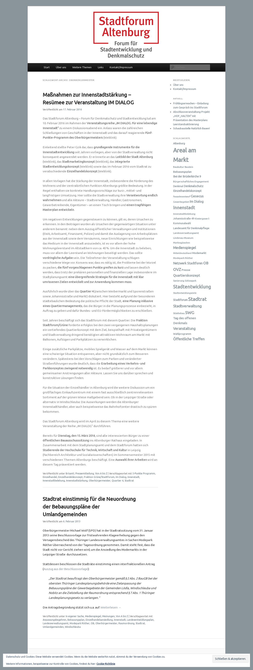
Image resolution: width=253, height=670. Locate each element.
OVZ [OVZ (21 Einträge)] (177, 269)
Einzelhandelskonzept (70, 477)
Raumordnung (126, 623)
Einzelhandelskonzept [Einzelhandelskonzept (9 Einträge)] (187, 190)
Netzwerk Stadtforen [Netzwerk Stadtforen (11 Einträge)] (188, 263)
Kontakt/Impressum (121, 67)
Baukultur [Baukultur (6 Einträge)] (178, 167)
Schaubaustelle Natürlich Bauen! (191, 128)
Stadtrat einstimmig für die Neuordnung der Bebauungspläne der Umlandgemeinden (89, 506)
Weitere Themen (82, 67)
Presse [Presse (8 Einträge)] (186, 270)
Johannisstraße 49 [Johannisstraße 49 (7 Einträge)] (183, 218)
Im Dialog (121, 477)
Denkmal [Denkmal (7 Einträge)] (178, 186)
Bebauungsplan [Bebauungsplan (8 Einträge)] (182, 171)
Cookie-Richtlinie (105, 664)
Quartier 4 (117, 480)
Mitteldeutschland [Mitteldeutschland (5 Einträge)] (182, 253)
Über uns (61, 67)
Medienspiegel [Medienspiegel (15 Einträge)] (184, 248)
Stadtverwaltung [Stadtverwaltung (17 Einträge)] (187, 306)
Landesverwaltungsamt (55, 623)
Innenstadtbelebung (54, 480)
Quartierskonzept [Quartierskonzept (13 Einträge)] (186, 275)
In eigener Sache (75, 616)
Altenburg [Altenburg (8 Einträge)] (179, 143)
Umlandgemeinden (53, 627)
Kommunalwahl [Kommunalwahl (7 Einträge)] (182, 223)
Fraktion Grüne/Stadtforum (99, 477)
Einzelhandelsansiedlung (99, 620)
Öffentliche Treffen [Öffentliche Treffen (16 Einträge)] (189, 339)
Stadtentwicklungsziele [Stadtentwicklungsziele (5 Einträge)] (184, 293)
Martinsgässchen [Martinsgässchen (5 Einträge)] (181, 243)
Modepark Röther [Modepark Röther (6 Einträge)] (183, 258)
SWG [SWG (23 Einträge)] (189, 312)
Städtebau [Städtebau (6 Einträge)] (179, 313)
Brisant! (70, 473)
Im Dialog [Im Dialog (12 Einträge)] (197, 201)
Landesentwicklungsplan (140, 620)
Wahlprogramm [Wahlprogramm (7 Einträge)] (182, 333)
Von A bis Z (101, 473)
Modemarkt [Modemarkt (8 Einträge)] (199, 253)
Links (101, 67)
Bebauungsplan (75, 620)
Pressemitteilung (84, 473)
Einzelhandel (50, 477)
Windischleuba (73, 627)
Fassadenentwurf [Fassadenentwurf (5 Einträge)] (181, 196)
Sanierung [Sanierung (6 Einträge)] (178, 280)
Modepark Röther (80, 623)
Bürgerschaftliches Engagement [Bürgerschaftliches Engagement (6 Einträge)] (191, 181)
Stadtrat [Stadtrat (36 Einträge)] (197, 299)
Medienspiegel (93, 616)
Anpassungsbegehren (54, 620)
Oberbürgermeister (99, 480)
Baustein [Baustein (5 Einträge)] (189, 167)
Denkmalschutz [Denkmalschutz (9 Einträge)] (193, 186)
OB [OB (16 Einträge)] (205, 263)
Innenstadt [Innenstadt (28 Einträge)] (184, 207)
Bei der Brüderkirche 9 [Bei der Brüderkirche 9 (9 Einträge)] (187, 176)
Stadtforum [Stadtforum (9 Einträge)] (180, 299)
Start (47, 67)
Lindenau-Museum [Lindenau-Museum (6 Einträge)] (183, 238)
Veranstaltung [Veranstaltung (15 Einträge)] (184, 328)
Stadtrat (129, 480)
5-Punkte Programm (143, 473)
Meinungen (108, 616)
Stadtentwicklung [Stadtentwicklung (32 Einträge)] (192, 286)
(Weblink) (85, 161)
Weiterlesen (111, 607)
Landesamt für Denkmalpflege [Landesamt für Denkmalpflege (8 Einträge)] (191, 228)
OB (92, 623)
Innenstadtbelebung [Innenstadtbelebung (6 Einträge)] (184, 214)
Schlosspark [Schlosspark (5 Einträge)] (190, 281)
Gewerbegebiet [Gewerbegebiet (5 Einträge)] (181, 202)
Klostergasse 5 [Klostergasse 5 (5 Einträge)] (202, 218)
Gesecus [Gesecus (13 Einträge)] (197, 196)
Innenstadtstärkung (77, 480)
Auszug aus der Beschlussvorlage (65, 569)
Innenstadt (133, 477)
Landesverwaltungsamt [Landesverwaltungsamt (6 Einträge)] (186, 233)
